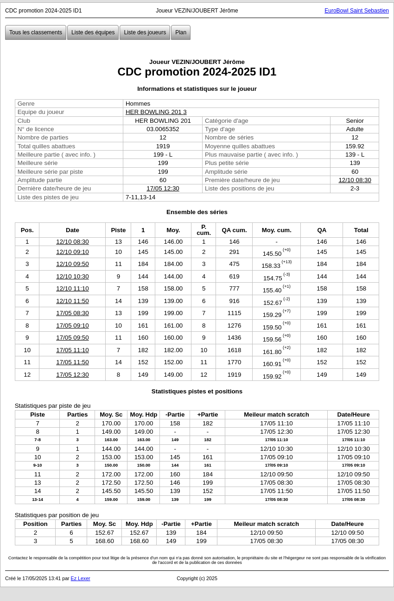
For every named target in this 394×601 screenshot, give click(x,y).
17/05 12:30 (162, 188)
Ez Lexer (80, 578)
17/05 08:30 (72, 313)
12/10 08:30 (354, 180)
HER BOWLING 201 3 (156, 111)
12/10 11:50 (72, 300)
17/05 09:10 (72, 325)
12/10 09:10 (72, 251)
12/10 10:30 (72, 276)
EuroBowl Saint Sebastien (356, 10)
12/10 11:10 (72, 288)
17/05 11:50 (72, 362)
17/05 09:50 (72, 337)
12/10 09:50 (72, 263)
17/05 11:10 (72, 350)
